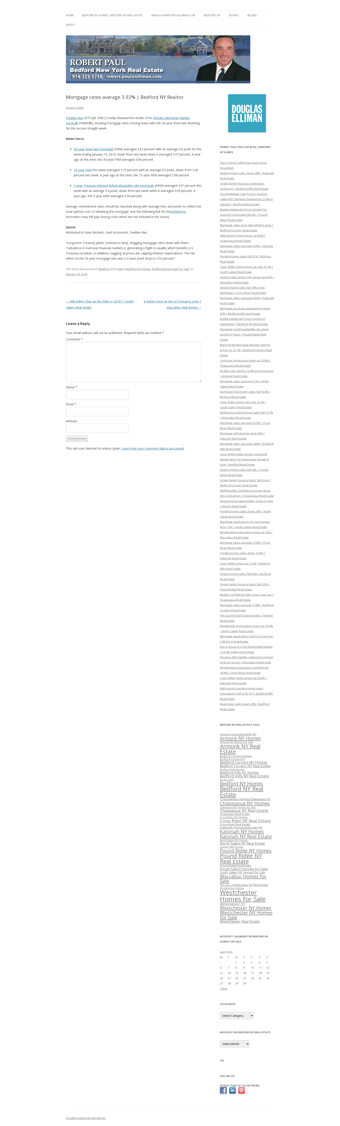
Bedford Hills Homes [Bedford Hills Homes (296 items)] (232, 769)
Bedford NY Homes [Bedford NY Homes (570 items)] (241, 783)
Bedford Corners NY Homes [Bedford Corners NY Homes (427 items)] (243, 762)
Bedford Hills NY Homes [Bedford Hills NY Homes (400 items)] (239, 772)
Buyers (234, 15)
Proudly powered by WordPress (85, 1118)
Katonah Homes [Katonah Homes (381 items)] (232, 827)
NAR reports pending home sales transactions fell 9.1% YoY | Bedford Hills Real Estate (246, 693)
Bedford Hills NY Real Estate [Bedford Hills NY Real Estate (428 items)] (244, 776)
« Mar (223, 988)
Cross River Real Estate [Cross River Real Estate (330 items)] (235, 824)
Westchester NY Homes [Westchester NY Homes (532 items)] (245, 908)
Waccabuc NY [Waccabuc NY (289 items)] (227, 885)
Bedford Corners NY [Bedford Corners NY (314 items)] (232, 759)
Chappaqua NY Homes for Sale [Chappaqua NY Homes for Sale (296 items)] (238, 807)
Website (71, 421)
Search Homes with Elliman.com (173, 15)
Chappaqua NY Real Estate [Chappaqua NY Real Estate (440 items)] (244, 810)
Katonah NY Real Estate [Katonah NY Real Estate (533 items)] (246, 836)
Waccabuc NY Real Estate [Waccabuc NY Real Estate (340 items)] (251, 885)
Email (71, 404)
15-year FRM (83, 170)
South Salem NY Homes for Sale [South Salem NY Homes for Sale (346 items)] (242, 872)
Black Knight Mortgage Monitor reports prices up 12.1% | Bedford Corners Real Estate (246, 350)
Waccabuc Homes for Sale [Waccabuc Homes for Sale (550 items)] (243, 878)
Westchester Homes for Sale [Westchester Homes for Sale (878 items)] (243, 895)
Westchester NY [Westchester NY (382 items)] (232, 904)
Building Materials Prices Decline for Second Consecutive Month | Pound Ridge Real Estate (243, 215)
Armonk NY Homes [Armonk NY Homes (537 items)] (240, 738)
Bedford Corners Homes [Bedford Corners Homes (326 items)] (236, 756)
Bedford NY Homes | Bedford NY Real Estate (112, 15)
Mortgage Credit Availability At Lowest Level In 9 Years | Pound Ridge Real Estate (244, 334)
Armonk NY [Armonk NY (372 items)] (248, 734)
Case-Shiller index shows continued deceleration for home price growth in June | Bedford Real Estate (244, 459)
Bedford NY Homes (138, 269)
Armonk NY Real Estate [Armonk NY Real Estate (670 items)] (240, 748)
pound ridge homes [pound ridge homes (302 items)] (231, 846)
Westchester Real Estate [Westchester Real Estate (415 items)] (240, 921)
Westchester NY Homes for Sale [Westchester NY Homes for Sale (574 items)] (246, 915)
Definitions (178, 211)
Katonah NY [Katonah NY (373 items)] (254, 827)
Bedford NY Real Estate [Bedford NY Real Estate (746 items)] (241, 792)
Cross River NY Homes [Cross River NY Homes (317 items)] (233, 817)
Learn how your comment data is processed (153, 448)
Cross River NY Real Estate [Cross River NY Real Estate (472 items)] (245, 820)
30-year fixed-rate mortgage (93, 149)
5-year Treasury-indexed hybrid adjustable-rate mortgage (114, 185)
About (70, 25)
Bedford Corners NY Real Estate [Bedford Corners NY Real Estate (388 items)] (245, 766)
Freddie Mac (74, 118)
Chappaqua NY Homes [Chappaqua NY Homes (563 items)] (245, 803)
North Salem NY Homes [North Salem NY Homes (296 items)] (234, 840)
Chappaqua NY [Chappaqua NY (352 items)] (260, 799)
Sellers (252, 15)
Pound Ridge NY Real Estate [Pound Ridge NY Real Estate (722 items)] (241, 858)
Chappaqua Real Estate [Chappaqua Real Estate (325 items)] (235, 814)
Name (71, 387)
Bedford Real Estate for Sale (170, 269)
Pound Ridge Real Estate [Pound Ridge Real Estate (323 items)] (236, 865)
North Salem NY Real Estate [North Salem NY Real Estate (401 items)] (242, 843)
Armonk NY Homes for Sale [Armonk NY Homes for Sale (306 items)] (236, 742)
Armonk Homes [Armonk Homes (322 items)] (230, 734)
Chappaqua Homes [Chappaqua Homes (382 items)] (235, 799)
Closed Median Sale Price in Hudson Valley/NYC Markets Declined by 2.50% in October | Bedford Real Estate (246, 199)
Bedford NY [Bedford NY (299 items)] (227, 779)
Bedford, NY (212, 15)
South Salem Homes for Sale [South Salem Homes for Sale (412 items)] (244, 868)
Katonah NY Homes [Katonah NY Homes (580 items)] (242, 831)
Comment (74, 339)
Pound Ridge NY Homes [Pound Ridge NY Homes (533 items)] (245, 850)
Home (70, 15)
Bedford (104, 269)
